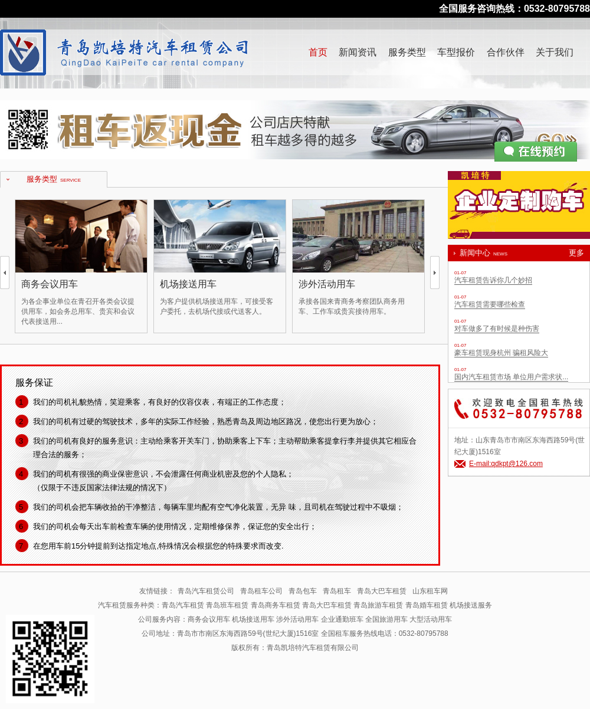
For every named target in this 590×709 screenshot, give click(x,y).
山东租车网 (430, 591)
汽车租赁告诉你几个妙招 (493, 280)
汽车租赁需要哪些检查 (489, 304)
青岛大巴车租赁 (382, 591)
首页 (318, 52)
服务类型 (407, 52)
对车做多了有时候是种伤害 (496, 328)
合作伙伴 (506, 52)
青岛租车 (337, 591)
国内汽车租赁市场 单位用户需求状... (511, 377)
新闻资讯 (357, 52)
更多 (576, 252)
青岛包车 (303, 591)
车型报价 (456, 52)
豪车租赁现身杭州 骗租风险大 (501, 353)
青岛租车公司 (261, 591)
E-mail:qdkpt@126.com (506, 463)
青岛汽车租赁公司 (206, 591)
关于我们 (554, 52)
